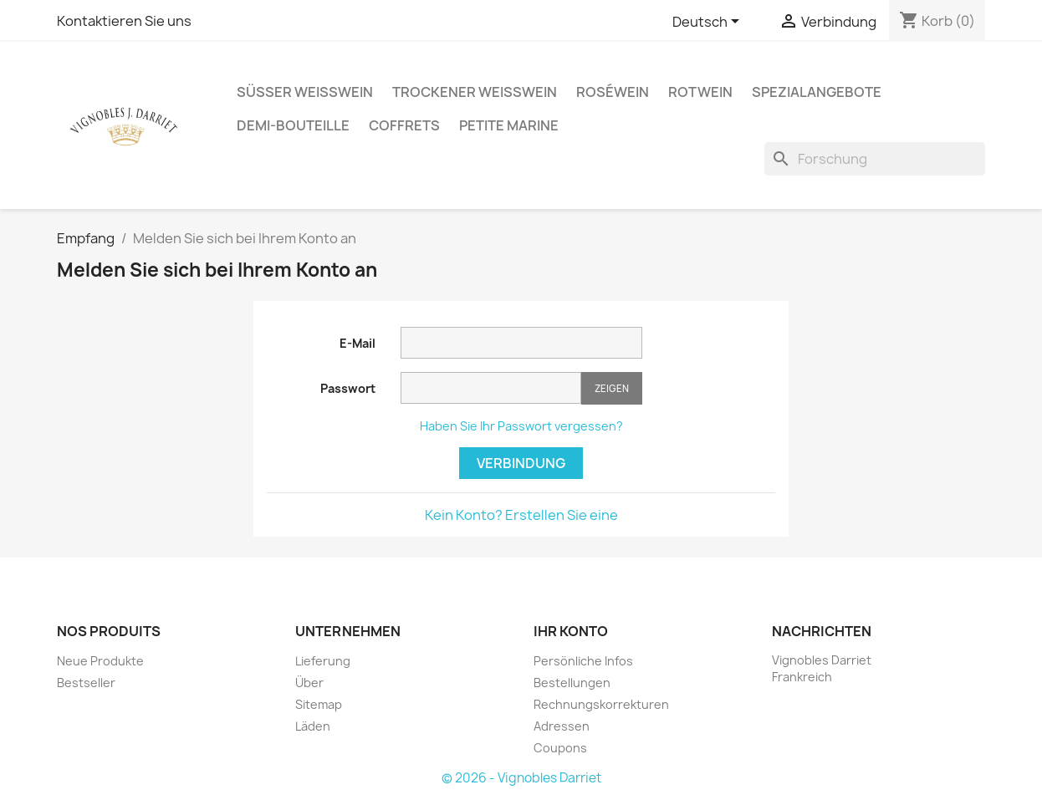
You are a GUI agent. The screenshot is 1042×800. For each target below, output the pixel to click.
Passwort (347, 388)
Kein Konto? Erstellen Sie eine (521, 515)
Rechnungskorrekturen (601, 704)
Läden (312, 726)
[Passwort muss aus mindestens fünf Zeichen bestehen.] (491, 388)
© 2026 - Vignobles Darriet (521, 778)
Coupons (560, 748)
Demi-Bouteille (293, 125)
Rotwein (700, 92)
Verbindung (521, 463)
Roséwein (612, 92)
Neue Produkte (100, 661)
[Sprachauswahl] (708, 23)
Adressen (562, 726)
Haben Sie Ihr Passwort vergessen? (521, 426)
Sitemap (318, 704)
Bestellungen (572, 682)
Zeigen (612, 388)
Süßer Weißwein (305, 92)
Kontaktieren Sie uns (124, 21)
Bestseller (86, 682)
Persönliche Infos (583, 661)
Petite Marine (509, 125)
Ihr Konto (571, 631)
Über (309, 682)
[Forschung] (874, 159)
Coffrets (404, 125)
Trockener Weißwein (474, 92)
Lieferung (322, 661)
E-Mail (357, 343)
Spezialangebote (816, 92)
